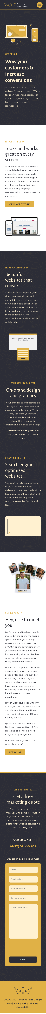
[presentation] (20, 948)
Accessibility (23, 1007)
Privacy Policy (20, 1003)
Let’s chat (15, 752)
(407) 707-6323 (23, 846)
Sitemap (34, 1003)
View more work (19, 204)
